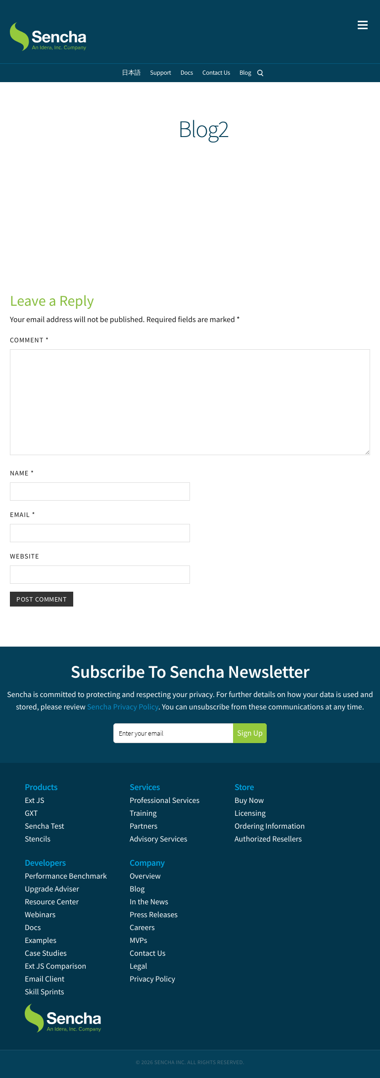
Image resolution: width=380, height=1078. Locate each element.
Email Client (44, 979)
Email (22, 514)
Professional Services (164, 800)
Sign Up (250, 733)
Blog (137, 889)
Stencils (37, 839)
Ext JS (35, 800)
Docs (33, 928)
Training (143, 813)
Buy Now (249, 800)
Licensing (250, 813)
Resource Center (52, 902)
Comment (29, 339)
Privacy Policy (152, 979)
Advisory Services (158, 839)
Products (41, 787)
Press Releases (154, 915)
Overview (145, 876)
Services (145, 787)
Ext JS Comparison (55, 966)
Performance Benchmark (66, 876)
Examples (40, 940)
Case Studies (46, 953)
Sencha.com (60, 31)
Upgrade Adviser (52, 889)
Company (147, 862)
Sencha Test (44, 826)
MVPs (138, 940)
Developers (45, 862)
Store (244, 787)
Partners (143, 826)
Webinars (40, 915)
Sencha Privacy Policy (122, 707)
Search (260, 73)
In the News (149, 902)
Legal (138, 966)
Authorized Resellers (268, 839)
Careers (142, 928)
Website (24, 556)
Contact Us (147, 953)
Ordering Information (270, 826)
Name (22, 473)
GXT (31, 813)
